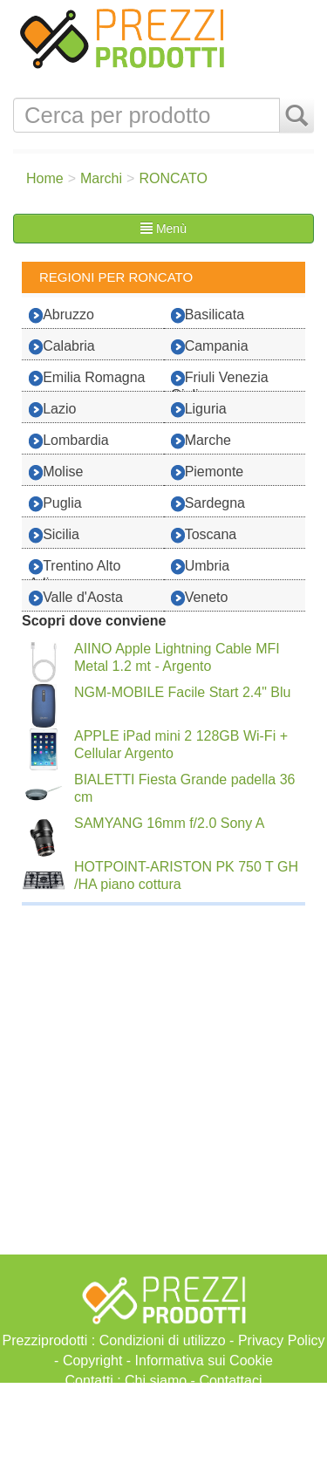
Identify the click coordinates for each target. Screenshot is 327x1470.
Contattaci (230, 1380)
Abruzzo (61, 315)
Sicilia (54, 535)
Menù (163, 229)
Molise (56, 472)
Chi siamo (156, 1380)
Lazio (52, 409)
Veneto (199, 598)
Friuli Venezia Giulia (220, 380)
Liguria (199, 409)
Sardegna (208, 504)
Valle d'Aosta (76, 598)
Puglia (55, 504)
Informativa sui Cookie (204, 1360)
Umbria (200, 566)
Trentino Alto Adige (74, 568)
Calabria (62, 346)
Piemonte (207, 472)
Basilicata (207, 315)
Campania (210, 346)
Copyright (92, 1360)
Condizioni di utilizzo (162, 1340)
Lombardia (69, 441)
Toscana (204, 535)
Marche (201, 441)
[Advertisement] (163, 1426)
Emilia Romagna (87, 378)
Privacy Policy (281, 1340)
